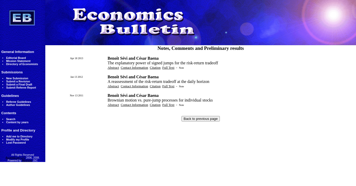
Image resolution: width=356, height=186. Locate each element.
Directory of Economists (22, 64)
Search (11, 119)
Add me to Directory (19, 136)
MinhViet (27, 160)
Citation (155, 67)
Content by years (17, 122)
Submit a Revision (18, 81)
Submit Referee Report (21, 87)
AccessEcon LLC (15, 157)
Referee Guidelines (18, 101)
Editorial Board (16, 57)
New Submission (17, 78)
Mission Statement (18, 61)
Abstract (113, 67)
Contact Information (134, 67)
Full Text (168, 67)
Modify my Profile (17, 139)
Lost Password (16, 142)
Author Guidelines (18, 104)
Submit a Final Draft (19, 84)
